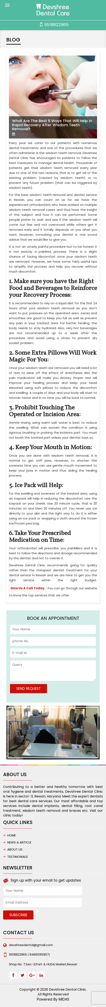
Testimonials (17, 856)
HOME (11, 835)
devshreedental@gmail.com (31, 945)
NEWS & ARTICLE (19, 842)
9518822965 (56, 25)
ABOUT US (14, 849)
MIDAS (64, 999)
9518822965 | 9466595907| (29, 954)
